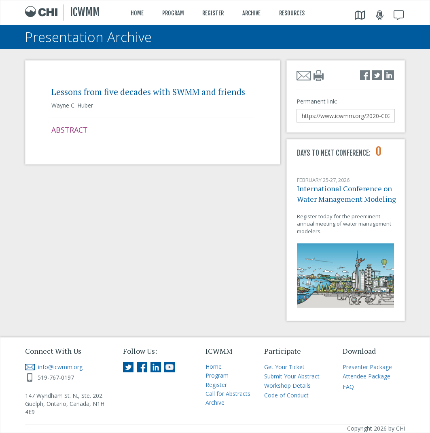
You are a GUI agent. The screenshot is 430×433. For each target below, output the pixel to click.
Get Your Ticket (284, 367)
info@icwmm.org (54, 367)
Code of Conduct (286, 395)
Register (216, 385)
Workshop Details (287, 385)
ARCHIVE (251, 13)
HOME (137, 13)
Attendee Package (366, 376)
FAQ (348, 387)
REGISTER (213, 13)
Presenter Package (367, 367)
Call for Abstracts (227, 393)
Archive (215, 402)
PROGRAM (173, 13)
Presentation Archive (88, 37)
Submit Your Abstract (292, 376)
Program (217, 375)
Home (213, 366)
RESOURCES (292, 13)
